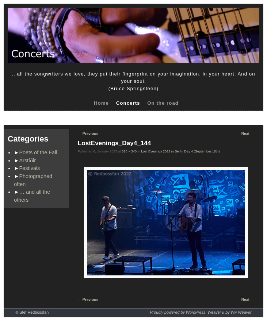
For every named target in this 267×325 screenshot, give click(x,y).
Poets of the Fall (38, 152)
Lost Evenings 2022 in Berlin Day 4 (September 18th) (180, 151)
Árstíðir (27, 160)
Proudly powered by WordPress (177, 312)
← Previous (88, 134)
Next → (247, 134)
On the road (163, 103)
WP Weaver (241, 312)
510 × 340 (129, 151)
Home (101, 103)
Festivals (29, 168)
